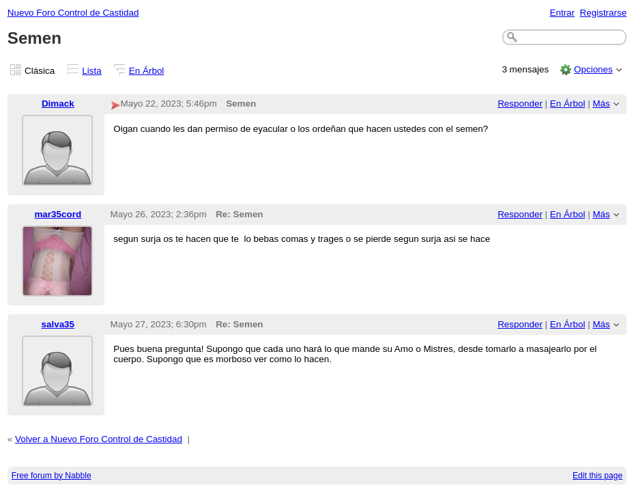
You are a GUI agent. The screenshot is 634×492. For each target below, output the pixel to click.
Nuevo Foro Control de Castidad (73, 13)
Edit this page (597, 475)
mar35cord (57, 214)
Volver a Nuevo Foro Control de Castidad (98, 439)
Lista (91, 71)
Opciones (593, 69)
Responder (520, 103)
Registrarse (603, 13)
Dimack (58, 103)
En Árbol (146, 71)
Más (600, 103)
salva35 (57, 324)
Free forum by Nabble (51, 475)
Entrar (562, 13)
